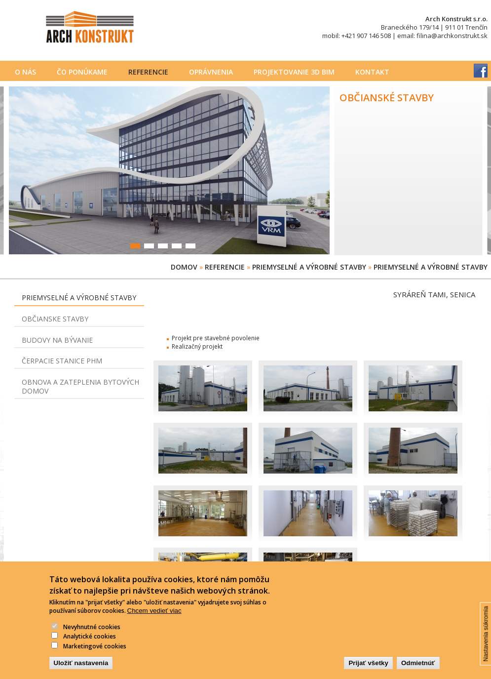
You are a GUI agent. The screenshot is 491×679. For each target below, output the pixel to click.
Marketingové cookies (94, 653)
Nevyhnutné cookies (91, 634)
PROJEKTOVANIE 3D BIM (294, 72)
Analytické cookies (89, 643)
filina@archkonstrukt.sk (452, 35)
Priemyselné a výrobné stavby (309, 267)
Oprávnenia (211, 72)
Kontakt (372, 72)
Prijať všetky (368, 670)
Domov (184, 267)
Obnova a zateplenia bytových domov (80, 386)
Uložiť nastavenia (81, 670)
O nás (25, 72)
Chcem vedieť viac (154, 618)
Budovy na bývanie (57, 340)
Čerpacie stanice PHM (62, 360)
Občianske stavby (55, 318)
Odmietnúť (418, 670)
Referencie (148, 72)
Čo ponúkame (82, 72)
